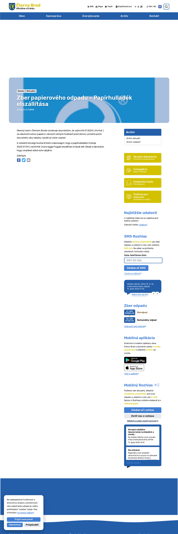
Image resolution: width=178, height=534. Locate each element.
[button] (153, 239)
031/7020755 (145, 508)
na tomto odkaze (25, 513)
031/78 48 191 (145, 506)
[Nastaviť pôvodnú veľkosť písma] (138, 6)
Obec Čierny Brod (127, 527)
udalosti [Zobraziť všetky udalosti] (143, 170)
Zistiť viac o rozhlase (142, 362)
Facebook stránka (147, 514)
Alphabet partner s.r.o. (89, 527)
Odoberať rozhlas (142, 356)
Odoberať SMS (136, 213)
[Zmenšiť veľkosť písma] (135, 6)
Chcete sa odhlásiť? (133, 219)
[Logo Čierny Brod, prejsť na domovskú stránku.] (25, 6)
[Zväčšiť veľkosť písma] (141, 6)
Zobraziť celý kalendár (135, 272)
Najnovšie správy (140, 240)
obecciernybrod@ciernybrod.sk (154, 511)
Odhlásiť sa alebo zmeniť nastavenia (142, 367)
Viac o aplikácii (131, 319)
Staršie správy (133, 408)
